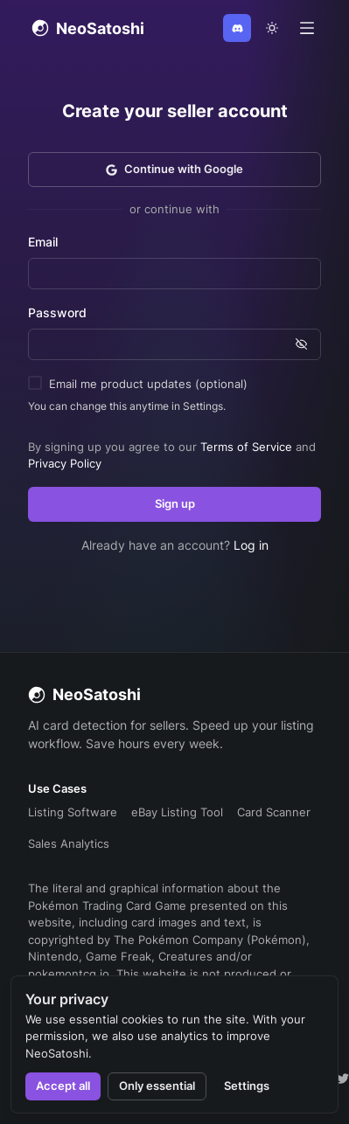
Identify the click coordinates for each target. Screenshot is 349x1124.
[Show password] (301, 344)
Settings (246, 1086)
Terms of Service (246, 447)
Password (57, 312)
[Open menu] (307, 28)
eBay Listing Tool (177, 812)
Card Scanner (274, 812)
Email (43, 241)
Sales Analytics (68, 843)
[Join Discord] (237, 28)
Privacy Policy (64, 463)
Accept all (63, 1086)
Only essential (157, 1086)
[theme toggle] (272, 28)
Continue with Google (174, 169)
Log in (251, 545)
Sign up (175, 503)
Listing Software (72, 812)
